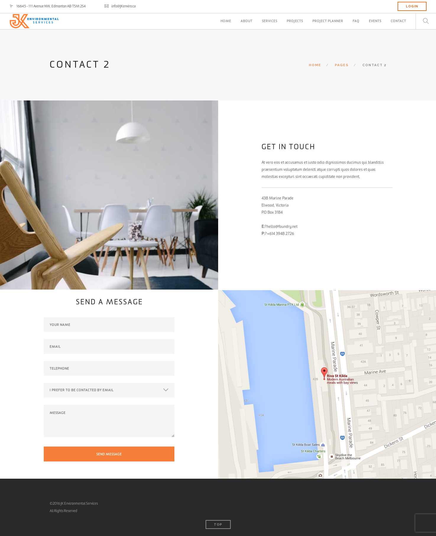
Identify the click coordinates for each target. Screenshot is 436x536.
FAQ (356, 21)
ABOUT (246, 21)
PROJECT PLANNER (327, 21)
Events (375, 21)
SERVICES (269, 21)
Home (315, 65)
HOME (226, 21)
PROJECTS (295, 21)
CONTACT (398, 21)
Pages (342, 65)
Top (218, 525)
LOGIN (412, 6)
